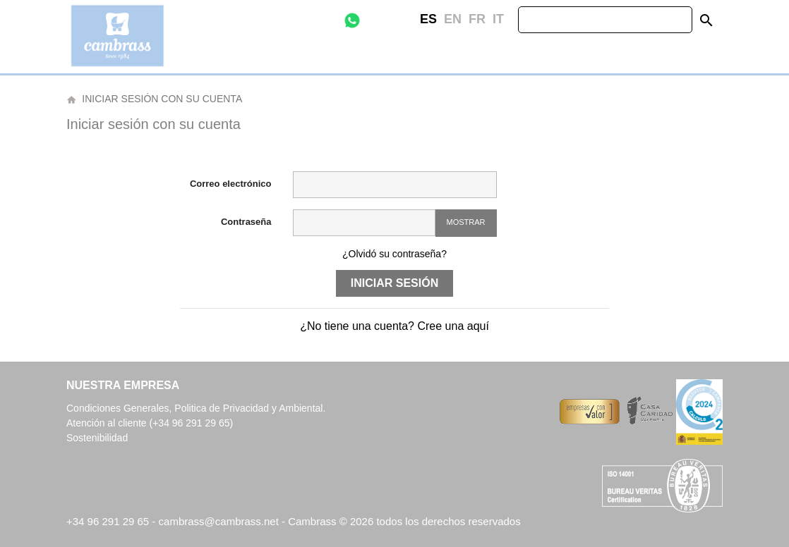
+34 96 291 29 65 (107, 521)
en (453, 19)
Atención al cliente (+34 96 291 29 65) (149, 423)
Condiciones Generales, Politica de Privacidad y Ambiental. (195, 408)
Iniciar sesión (394, 283)
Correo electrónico (231, 183)
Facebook (384, 19)
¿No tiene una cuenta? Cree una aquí (394, 326)
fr (477, 19)
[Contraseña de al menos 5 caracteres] (364, 222)
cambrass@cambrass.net (220, 521)
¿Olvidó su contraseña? (394, 253)
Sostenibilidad (97, 437)
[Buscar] (605, 19)
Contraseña (246, 221)
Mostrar (466, 222)
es (428, 19)
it (498, 19)
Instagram (406, 19)
